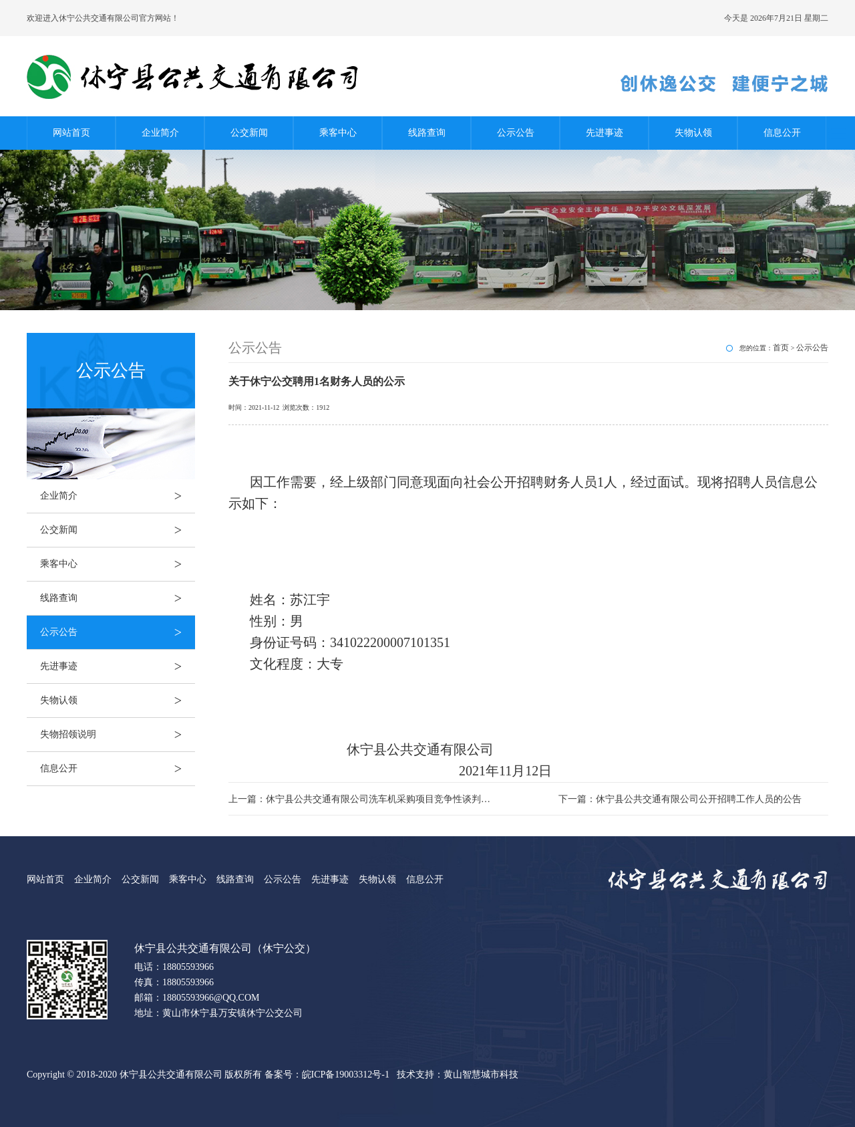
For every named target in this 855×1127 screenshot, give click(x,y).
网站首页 (71, 133)
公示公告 (515, 133)
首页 (781, 347)
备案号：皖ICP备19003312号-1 (328, 1075)
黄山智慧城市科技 (481, 1075)
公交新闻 (249, 133)
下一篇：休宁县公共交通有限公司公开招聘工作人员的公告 (680, 799)
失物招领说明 (117, 734)
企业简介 (160, 133)
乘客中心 (338, 133)
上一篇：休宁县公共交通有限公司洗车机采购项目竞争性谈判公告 (363, 799)
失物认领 (693, 133)
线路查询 (427, 133)
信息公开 (782, 133)
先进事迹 (604, 133)
